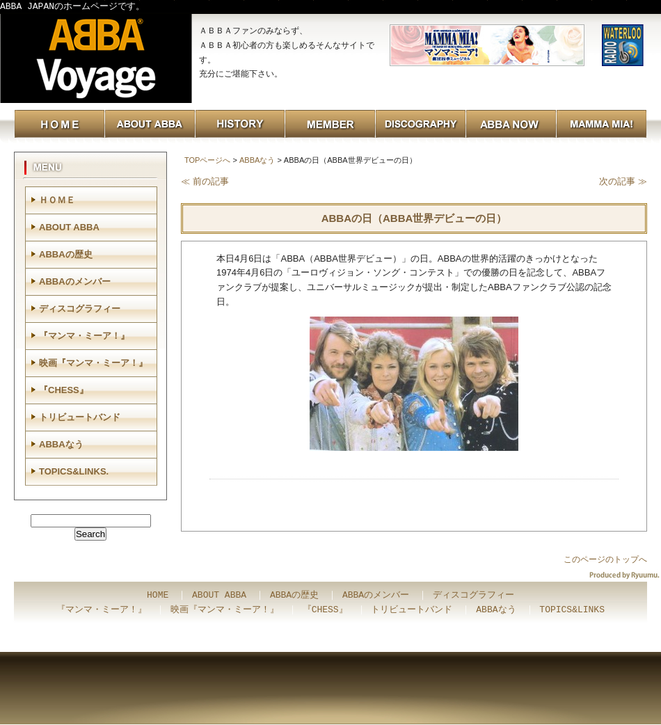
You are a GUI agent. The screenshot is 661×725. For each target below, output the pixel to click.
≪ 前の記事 (205, 181)
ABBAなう (257, 160)
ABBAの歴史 (66, 254)
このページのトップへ (605, 559)
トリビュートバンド (79, 417)
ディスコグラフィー (79, 308)
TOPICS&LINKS (572, 610)
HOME (157, 595)
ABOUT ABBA (69, 227)
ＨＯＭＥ (57, 200)
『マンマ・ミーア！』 (84, 335)
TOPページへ (207, 160)
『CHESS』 (63, 390)
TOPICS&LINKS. (74, 471)
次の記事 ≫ (623, 181)
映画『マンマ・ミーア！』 (93, 363)
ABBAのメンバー (75, 281)
